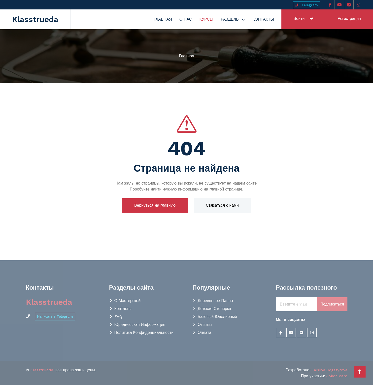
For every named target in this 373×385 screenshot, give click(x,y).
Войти (303, 18)
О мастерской (127, 300)
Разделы (230, 19)
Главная (163, 19)
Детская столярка (214, 308)
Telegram (306, 5)
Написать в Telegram (55, 316)
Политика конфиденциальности (144, 332)
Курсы (206, 19)
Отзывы (205, 324)
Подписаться (332, 304)
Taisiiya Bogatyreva (329, 370)
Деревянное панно (215, 300)
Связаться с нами (222, 205)
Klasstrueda (41, 370)
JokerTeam (336, 376)
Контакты (263, 19)
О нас (185, 19)
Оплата (204, 332)
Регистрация (349, 18)
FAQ (118, 316)
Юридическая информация (139, 324)
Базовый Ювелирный (217, 316)
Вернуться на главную (154, 205)
